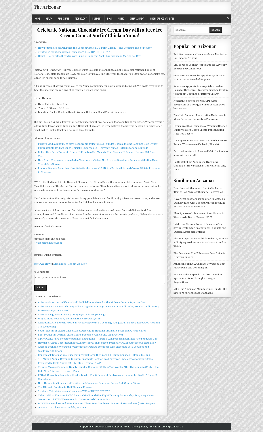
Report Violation (77, 263)
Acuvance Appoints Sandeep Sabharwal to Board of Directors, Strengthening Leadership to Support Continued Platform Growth (201, 90)
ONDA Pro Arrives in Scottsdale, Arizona (62, 407)
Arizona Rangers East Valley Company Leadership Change (72, 314)
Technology (81, 18)
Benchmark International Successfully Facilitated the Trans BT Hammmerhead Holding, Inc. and (94, 355)
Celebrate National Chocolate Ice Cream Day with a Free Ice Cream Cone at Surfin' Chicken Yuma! (99, 32)
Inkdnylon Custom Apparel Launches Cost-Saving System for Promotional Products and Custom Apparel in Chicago (200, 228)
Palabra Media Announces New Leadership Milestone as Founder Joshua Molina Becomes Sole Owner (98, 144)
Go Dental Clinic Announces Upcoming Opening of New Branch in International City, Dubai (200, 166)
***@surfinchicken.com (48, 242)
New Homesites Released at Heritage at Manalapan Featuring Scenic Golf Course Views (89, 383)
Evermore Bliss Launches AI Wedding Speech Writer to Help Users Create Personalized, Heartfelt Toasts (200, 130)
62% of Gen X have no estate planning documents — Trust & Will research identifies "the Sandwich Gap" (98, 338)
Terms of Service (159, 426)
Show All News (43, 263)
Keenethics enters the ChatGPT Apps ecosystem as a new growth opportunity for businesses (199, 104)
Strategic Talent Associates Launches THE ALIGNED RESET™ (74, 52)
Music (121, 18)
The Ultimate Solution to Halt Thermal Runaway (66, 387)
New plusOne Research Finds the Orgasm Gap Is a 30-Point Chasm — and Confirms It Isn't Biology (95, 47)
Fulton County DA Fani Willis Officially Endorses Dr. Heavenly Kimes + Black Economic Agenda (93, 148)
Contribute (124, 426)
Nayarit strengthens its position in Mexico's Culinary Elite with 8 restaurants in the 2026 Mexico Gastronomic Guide (199, 203)
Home (37, 18)
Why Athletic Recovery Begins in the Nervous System (69, 318)
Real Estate (63, 18)
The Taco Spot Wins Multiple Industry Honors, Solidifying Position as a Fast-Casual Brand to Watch (201, 242)
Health (49, 18)
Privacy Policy (140, 426)
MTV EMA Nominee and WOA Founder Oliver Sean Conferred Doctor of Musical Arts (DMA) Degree (96, 403)
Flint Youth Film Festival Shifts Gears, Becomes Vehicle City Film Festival (80, 334)
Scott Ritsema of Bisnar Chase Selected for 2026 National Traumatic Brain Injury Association (92, 330)
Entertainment (137, 18)
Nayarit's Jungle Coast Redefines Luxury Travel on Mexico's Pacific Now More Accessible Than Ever (97, 342)
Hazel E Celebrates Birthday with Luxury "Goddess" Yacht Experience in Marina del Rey (89, 56)
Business (97, 18)
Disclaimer (59, 263)
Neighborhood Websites (162, 18)
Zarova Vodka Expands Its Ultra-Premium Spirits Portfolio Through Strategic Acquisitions (198, 278)
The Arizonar (47, 7)
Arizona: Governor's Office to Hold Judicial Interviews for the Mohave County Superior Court (93, 302)
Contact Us (176, 426)
